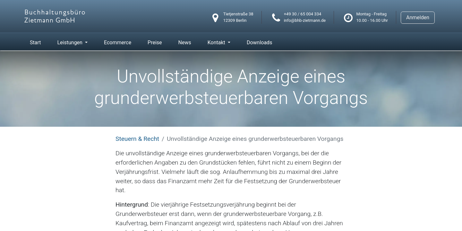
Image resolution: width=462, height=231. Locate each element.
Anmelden (417, 17)
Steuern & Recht (137, 138)
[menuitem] (35, 42)
